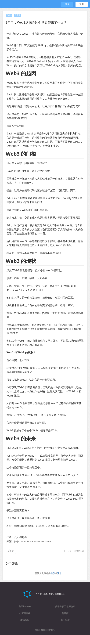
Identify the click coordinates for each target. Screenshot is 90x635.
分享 (68, 551)
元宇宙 (17, 15)
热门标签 (65, 620)
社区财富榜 (24, 613)
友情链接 (24, 620)
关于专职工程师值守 (65, 606)
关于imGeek (25, 606)
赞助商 (65, 613)
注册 (81, 4)
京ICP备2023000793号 (45, 630)
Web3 (9, 15)
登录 (67, 4)
